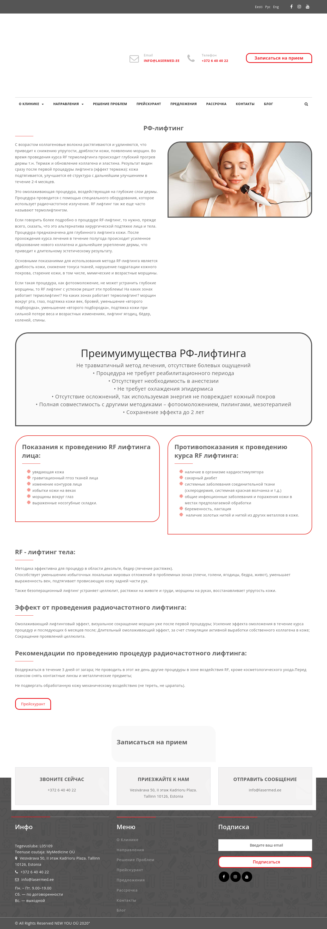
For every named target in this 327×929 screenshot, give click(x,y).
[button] (306, 104)
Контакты (245, 104)
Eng (276, 7)
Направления (68, 104)
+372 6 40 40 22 (32, 871)
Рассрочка (216, 104)
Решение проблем (110, 104)
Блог (268, 104)
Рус (267, 7)
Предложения (183, 104)
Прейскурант (149, 104)
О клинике (31, 104)
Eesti (259, 7)
